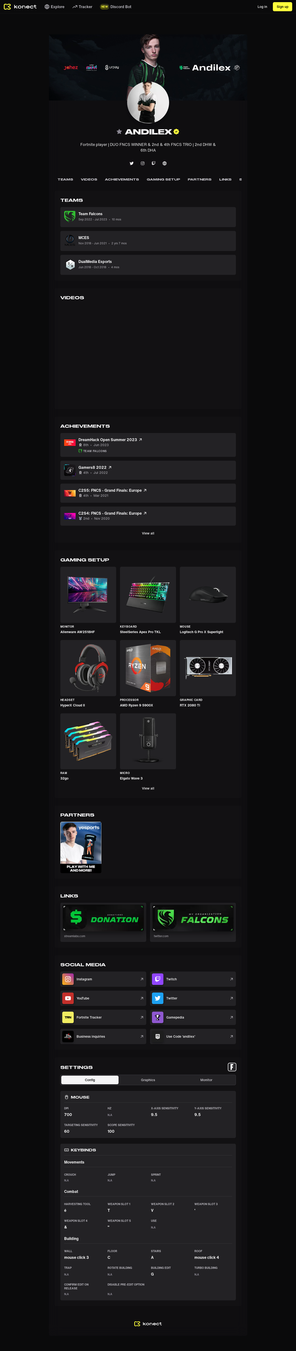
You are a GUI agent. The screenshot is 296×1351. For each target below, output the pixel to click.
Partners (200, 179)
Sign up (282, 6)
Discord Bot (115, 7)
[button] (80, 847)
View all (148, 533)
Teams (65, 179)
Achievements (122, 179)
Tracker (82, 7)
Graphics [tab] (148, 1079)
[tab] (232, 1067)
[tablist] (232, 1067)
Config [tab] (90, 1079)
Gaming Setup (163, 179)
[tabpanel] (148, 1187)
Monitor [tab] (206, 1079)
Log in (262, 6)
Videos (89, 179)
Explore (54, 7)
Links (225, 179)
